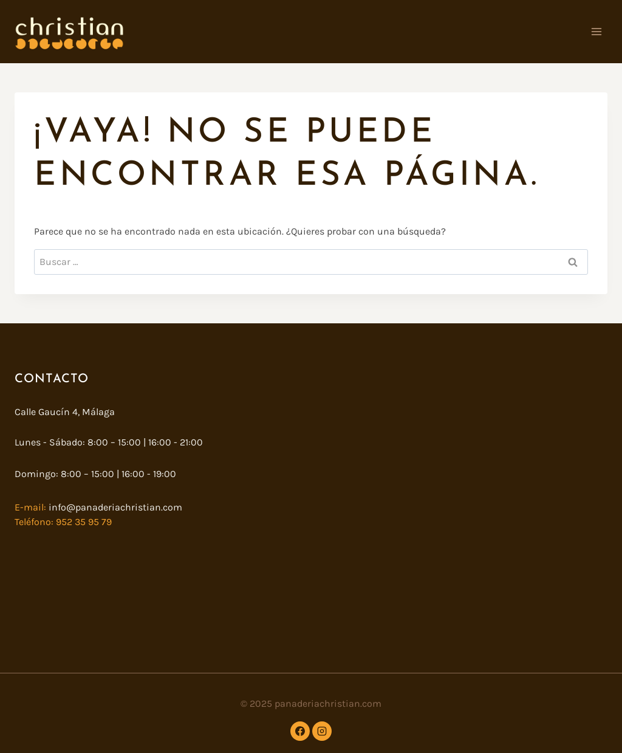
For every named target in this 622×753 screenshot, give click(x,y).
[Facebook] (300, 731)
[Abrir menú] (596, 31)
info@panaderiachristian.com (114, 507)
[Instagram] (322, 731)
